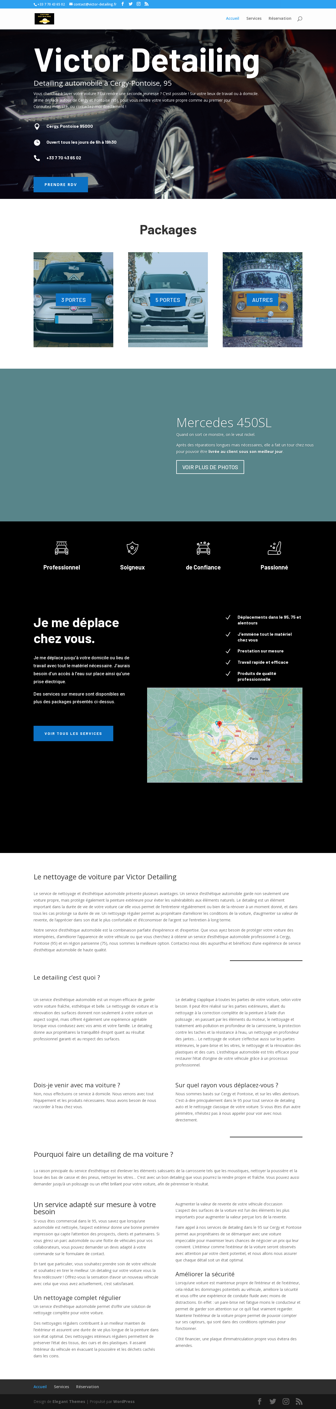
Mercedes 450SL (224, 422)
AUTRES (262, 299)
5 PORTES (168, 299)
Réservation (87, 1386)
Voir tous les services (73, 733)
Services (61, 1386)
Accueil (40, 1386)
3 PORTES (73, 299)
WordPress (124, 1401)
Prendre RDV (61, 184)
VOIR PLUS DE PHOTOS (210, 467)
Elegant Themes (69, 1401)
